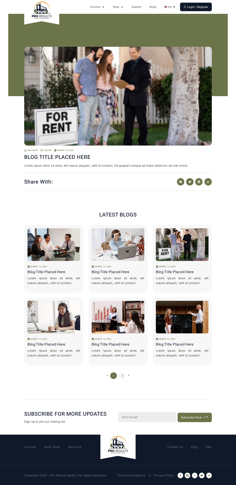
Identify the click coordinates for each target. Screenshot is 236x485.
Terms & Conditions (131, 475)
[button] (169, 7)
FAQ (209, 447)
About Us (75, 447)
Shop (118, 7)
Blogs (153, 6)
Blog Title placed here (46, 272)
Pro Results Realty (63, 475)
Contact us (175, 447)
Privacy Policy (164, 475)
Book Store (53, 447)
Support (136, 6)
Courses (97, 7)
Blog (194, 447)
